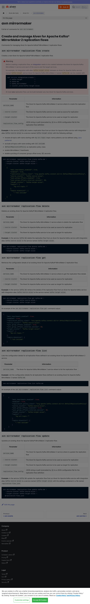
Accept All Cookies (40, 600)
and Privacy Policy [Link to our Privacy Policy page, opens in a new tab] (73, 595)
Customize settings (22, 600)
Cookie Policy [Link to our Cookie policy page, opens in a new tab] (61, 595)
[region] (45, 596)
